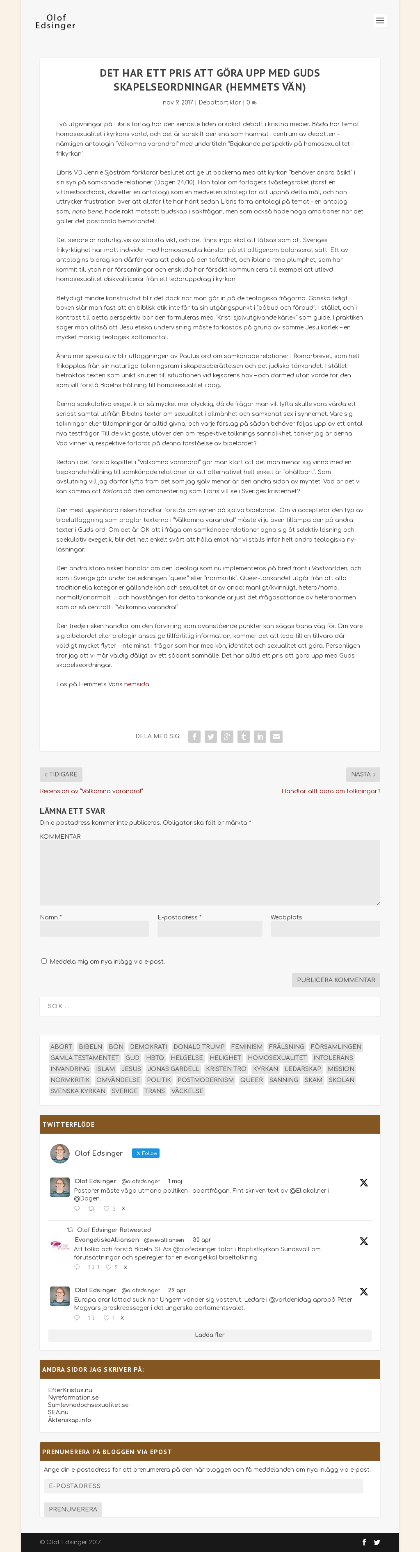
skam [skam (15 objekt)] (313, 1080)
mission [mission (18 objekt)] (341, 1069)
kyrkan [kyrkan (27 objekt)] (265, 1069)
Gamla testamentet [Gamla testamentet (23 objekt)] (84, 1058)
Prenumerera (73, 1510)
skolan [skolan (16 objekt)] (341, 1080)
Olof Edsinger (95, 1181)
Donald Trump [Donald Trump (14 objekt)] (199, 1047)
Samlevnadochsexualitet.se (88, 1405)
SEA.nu (58, 1412)
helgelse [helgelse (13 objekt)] (187, 1058)
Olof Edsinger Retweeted (114, 1230)
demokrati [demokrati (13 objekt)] (148, 1047)
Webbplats (286, 917)
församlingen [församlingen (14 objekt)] (336, 1047)
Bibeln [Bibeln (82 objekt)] (90, 1047)
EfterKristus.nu (70, 1390)
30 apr (202, 1240)
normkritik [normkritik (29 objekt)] (70, 1080)
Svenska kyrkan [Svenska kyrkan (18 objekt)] (77, 1091)
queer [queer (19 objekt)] (251, 1080)
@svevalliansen (164, 1240)
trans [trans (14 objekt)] (154, 1091)
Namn (51, 917)
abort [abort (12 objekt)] (61, 1047)
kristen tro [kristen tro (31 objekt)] (226, 1069)
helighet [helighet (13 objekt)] (225, 1058)
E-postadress (179, 917)
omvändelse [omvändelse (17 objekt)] (118, 1080)
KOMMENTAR (60, 837)
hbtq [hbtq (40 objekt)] (155, 1058)
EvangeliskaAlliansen (107, 1240)
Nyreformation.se (73, 1398)
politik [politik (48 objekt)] (159, 1080)
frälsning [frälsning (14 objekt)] (286, 1047)
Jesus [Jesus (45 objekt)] (131, 1069)
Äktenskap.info (69, 1420)
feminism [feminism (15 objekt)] (246, 1047)
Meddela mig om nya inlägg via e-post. (107, 962)
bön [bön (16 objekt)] (116, 1047)
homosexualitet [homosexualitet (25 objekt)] (277, 1058)
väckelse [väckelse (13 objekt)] (187, 1091)
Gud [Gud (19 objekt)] (132, 1058)
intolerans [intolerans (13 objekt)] (333, 1058)
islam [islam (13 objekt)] (105, 1069)
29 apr (177, 1290)
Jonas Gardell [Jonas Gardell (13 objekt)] (173, 1069)
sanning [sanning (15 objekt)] (283, 1080)
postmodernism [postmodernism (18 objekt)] (206, 1080)
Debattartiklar (220, 103)
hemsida (136, 684)
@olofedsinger (140, 1181)
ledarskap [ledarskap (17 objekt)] (303, 1069)
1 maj (175, 1181)
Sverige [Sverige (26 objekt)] (125, 1091)
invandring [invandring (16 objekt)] (69, 1069)
